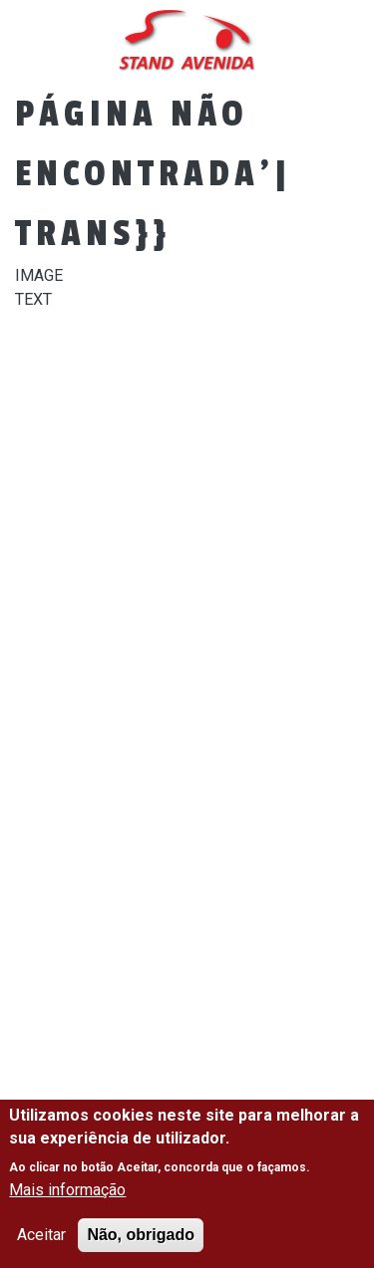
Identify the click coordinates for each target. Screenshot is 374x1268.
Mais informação (67, 1189)
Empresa (100, 426)
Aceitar (41, 1234)
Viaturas (106, 499)
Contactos (116, 644)
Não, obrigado (140, 1234)
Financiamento (158, 572)
